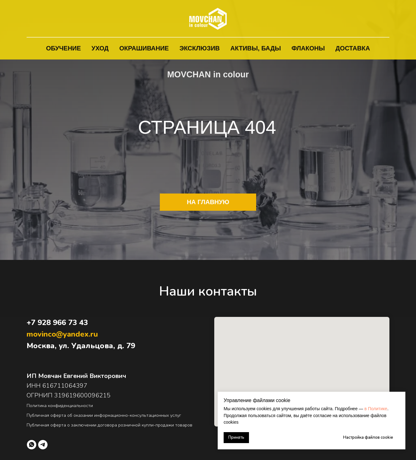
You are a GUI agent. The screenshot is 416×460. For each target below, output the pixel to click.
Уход (100, 48)
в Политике (375, 408)
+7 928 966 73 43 (57, 323)
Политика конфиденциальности (60, 406)
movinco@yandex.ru (62, 334)
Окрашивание (144, 48)
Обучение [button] (63, 48)
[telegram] (43, 444)
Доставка (353, 48)
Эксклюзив (200, 48)
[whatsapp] (31, 444)
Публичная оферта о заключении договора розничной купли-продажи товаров (109, 425)
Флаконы (308, 48)
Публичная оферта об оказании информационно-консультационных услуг (104, 415)
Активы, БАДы (256, 48)
